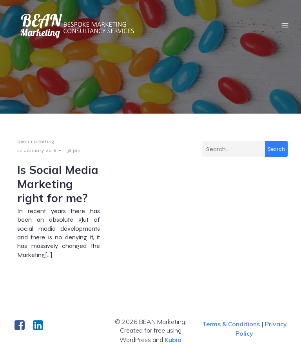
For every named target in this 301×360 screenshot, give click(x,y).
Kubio (173, 340)
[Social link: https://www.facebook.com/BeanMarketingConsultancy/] (22, 325)
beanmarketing (35, 141)
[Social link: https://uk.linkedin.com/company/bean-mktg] (41, 325)
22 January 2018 (36, 150)
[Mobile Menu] (285, 25)
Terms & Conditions (231, 324)
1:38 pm (72, 150)
